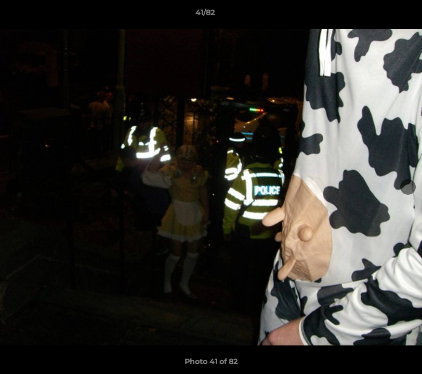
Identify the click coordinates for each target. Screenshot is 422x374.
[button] (378, 15)
